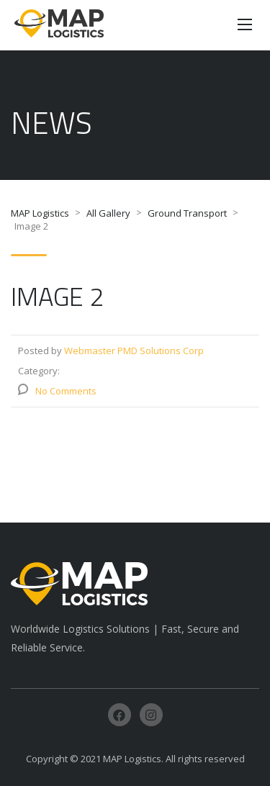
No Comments (65, 390)
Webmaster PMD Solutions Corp (134, 350)
